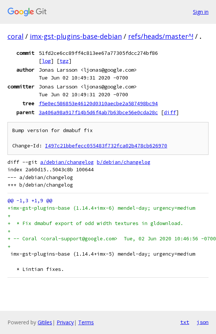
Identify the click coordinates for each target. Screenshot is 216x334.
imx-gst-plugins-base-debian (76, 36)
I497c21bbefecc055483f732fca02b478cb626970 (106, 146)
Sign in (201, 11)
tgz (64, 60)
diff (170, 112)
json (203, 322)
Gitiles (45, 322)
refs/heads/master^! (160, 36)
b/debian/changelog (123, 162)
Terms (86, 322)
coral (15, 36)
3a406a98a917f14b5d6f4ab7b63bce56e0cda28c (98, 112)
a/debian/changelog (67, 162)
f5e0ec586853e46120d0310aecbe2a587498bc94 (98, 103)
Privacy (65, 322)
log (46, 60)
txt (184, 322)
